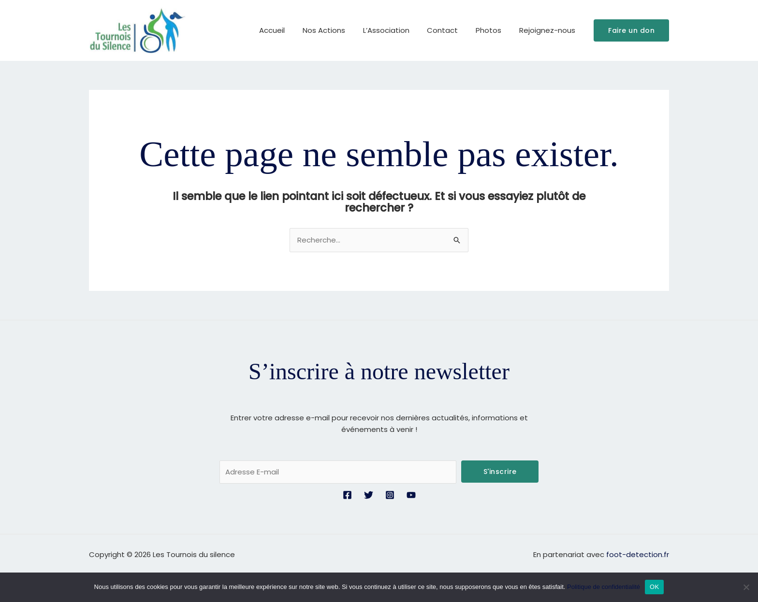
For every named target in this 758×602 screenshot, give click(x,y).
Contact (450, 30)
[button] (631, 30)
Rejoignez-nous (549, 30)
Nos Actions (338, 30)
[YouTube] (411, 495)
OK (654, 586)
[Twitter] (368, 495)
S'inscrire (500, 471)
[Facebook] (347, 495)
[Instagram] (389, 495)
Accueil (290, 30)
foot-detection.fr (637, 554)
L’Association (397, 30)
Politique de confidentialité (603, 586)
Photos (493, 30)
